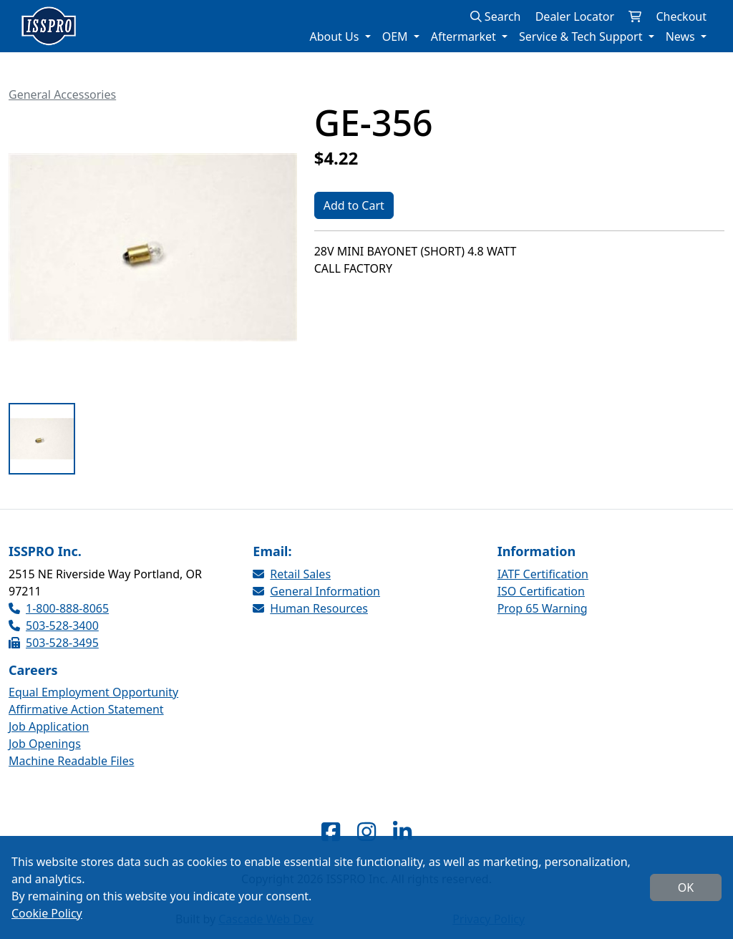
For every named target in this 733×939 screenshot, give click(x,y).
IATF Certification (542, 574)
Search (495, 16)
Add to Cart (354, 205)
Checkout (681, 16)
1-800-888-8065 (59, 608)
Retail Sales (292, 574)
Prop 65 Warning (542, 608)
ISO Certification (541, 591)
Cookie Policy (46, 913)
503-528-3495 (54, 643)
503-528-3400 (54, 625)
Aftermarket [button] (465, 36)
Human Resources (310, 608)
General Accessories (62, 94)
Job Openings (45, 743)
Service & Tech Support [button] (582, 36)
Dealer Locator (574, 16)
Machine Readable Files (71, 761)
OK (686, 887)
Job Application (49, 726)
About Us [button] (335, 36)
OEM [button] (396, 36)
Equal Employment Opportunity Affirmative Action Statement (93, 700)
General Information (316, 591)
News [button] (682, 36)
